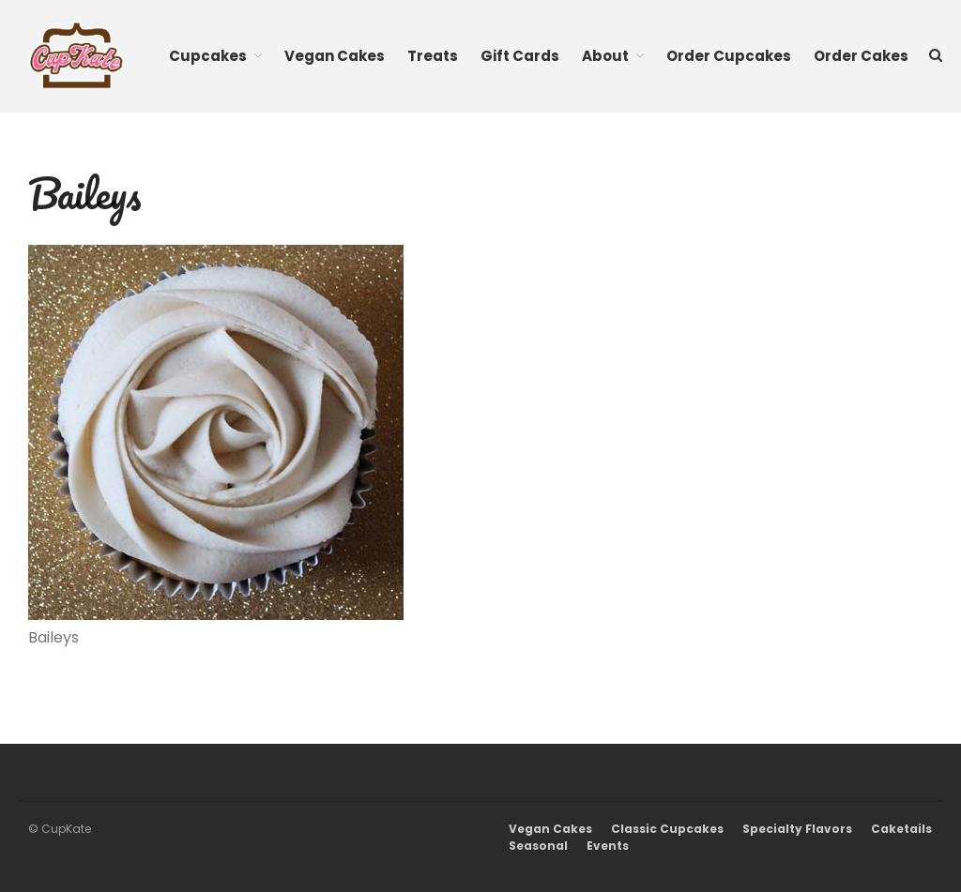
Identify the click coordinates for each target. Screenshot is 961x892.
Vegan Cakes (334, 56)
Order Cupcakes (728, 56)
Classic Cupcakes (667, 829)
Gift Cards (519, 56)
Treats (432, 56)
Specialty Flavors (797, 829)
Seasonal (538, 846)
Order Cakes (861, 56)
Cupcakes (208, 56)
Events (608, 846)
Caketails (901, 829)
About (605, 56)
